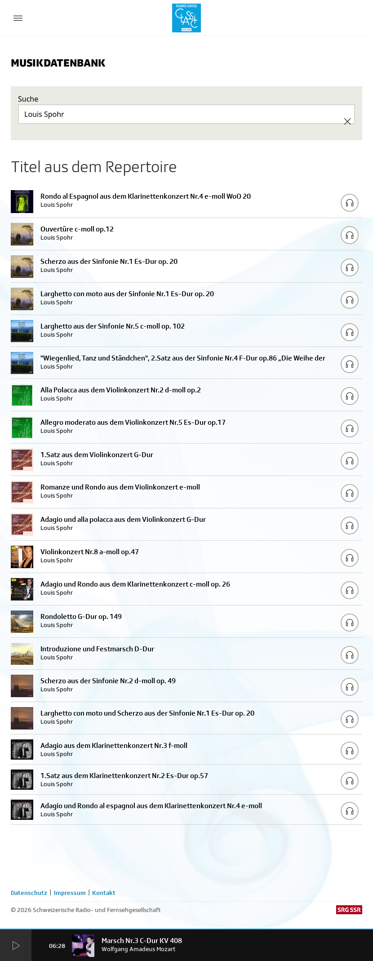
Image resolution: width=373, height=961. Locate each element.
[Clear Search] (347, 121)
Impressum (70, 893)
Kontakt (103, 893)
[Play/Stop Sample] (350, 203)
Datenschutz (29, 893)
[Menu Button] (18, 18)
